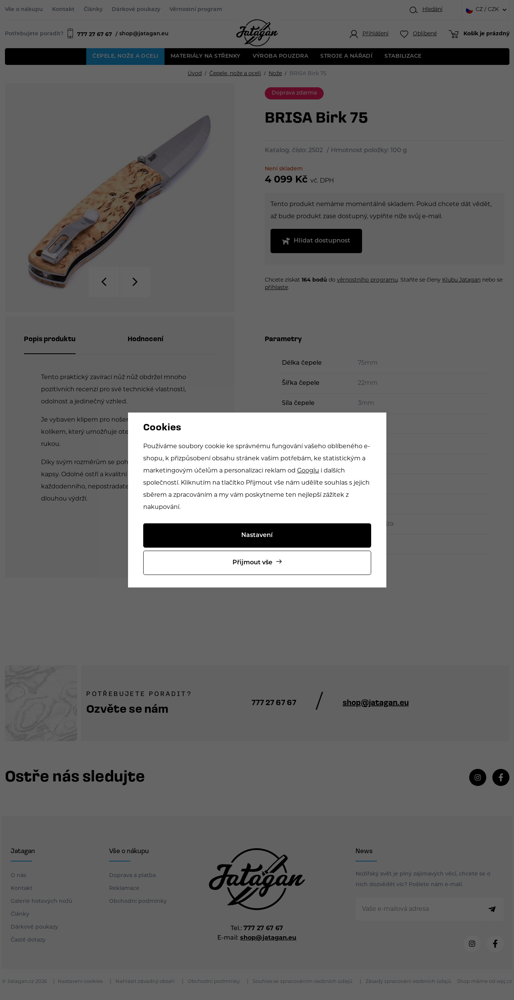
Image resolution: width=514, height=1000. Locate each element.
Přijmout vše (252, 563)
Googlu (308, 471)
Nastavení (257, 535)
